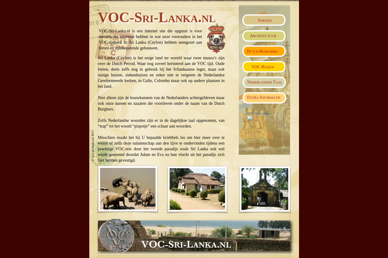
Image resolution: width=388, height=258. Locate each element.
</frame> (269, 131)
